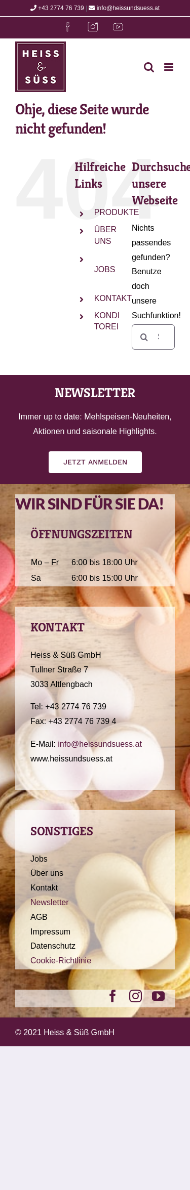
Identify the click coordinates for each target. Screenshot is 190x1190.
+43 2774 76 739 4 (83, 721)
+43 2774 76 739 (57, 8)
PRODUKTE (116, 212)
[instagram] (135, 996)
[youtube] (158, 996)
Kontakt (44, 887)
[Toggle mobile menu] (169, 67)
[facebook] (112, 996)
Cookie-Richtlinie (60, 960)
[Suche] (144, 337)
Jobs (39, 859)
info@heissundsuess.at (124, 8)
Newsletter (49, 902)
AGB (39, 917)
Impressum (50, 931)
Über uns (46, 873)
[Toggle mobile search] (149, 67)
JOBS (105, 269)
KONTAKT (113, 298)
